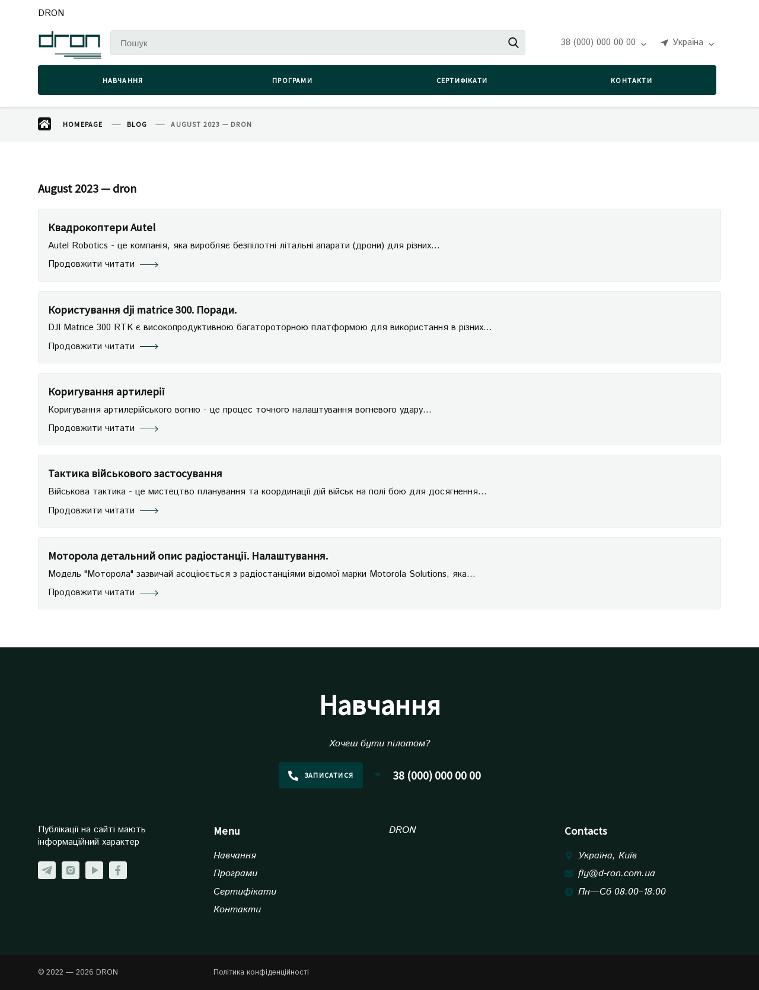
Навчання (123, 80)
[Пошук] (317, 42)
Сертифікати (461, 80)
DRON (51, 14)
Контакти (631, 80)
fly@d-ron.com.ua (616, 873)
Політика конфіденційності (261, 972)
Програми (292, 80)
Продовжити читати (103, 264)
